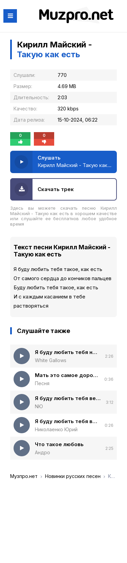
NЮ (39, 406)
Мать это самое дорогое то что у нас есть (67, 375)
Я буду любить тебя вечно (68, 398)
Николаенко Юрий (56, 429)
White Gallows (50, 360)
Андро (42, 452)
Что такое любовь (59, 444)
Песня (42, 383)
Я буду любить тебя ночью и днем (67, 352)
